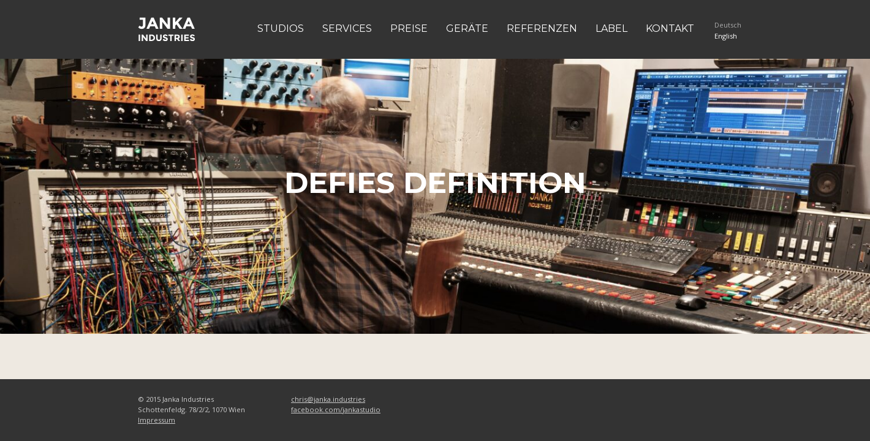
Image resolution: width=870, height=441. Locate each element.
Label (611, 28)
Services (347, 28)
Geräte (467, 28)
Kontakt (670, 28)
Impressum (156, 419)
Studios (280, 28)
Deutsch (727, 24)
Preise (409, 28)
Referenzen (542, 28)
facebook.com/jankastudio (335, 409)
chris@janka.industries (328, 399)
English (725, 35)
